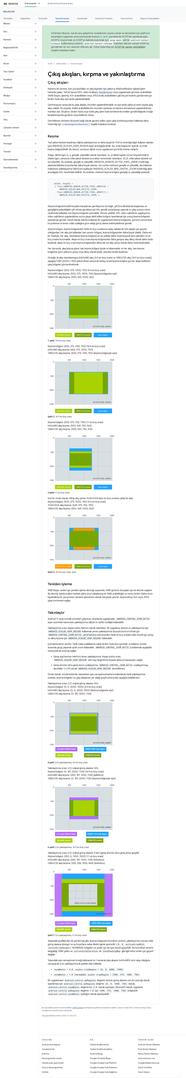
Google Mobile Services (148, 1063)
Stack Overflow (145, 1067)
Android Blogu (96, 1053)
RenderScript (106, 92)
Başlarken (25, 18)
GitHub (45, 1072)
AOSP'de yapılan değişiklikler (130, 47)
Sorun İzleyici (144, 1072)
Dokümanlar (61, 63)
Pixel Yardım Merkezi (147, 1049)
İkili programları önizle (52, 1058)
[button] (17, 23)
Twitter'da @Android (99, 1044)
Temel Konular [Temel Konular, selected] (62, 18)
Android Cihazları (104, 18)
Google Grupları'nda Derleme (103, 1067)
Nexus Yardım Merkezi (148, 1053)
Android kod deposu (51, 1044)
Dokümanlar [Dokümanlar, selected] (31, 3)
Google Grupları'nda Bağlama (103, 1072)
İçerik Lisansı (77, 1007)
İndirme (45, 1053)
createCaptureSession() (76, 124)
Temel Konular (76, 63)
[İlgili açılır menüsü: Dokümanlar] (40, 3)
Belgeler (9, 11)
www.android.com (146, 1058)
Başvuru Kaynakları (150, 18)
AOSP (50, 63)
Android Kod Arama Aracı (60, 3)
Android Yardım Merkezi (149, 1044)
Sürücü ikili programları (52, 1067)
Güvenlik (42, 18)
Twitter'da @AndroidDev (101, 1049)
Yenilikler (8, 18)
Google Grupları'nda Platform (103, 1063)
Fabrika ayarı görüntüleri (53, 1063)
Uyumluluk (82, 18)
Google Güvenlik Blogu (100, 1058)
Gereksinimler (48, 1049)
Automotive (127, 18)
